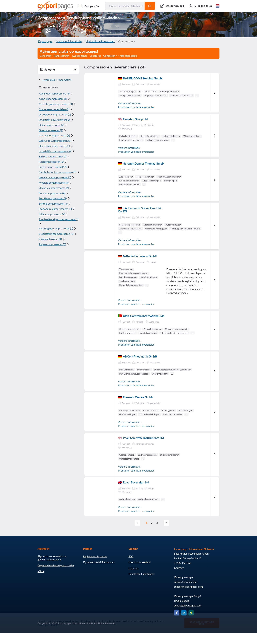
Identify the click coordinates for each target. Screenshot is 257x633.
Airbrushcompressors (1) (53, 98)
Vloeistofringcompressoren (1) (56, 233)
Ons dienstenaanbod (139, 562)
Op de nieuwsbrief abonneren (99, 562)
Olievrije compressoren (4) (54, 187)
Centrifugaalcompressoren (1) (56, 103)
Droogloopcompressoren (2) (55, 114)
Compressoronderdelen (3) (54, 109)
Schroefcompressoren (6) (53, 203)
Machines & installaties (69, 41)
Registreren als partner (95, 556)
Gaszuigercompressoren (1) (54, 135)
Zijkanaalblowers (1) (50, 238)
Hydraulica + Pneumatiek (100, 41)
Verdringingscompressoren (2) (56, 228)
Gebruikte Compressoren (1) (55, 140)
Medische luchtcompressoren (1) (57, 172)
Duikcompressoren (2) (51, 124)
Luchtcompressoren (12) (53, 166)
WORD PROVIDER (175, 6)
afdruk (41, 571)
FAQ (130, 556)
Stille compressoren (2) (52, 214)
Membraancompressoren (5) (55, 177)
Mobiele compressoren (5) (54, 182)
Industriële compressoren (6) (55, 151)
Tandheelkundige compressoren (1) (58, 219)
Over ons (133, 568)
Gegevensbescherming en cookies (56, 565)
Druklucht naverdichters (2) (54, 119)
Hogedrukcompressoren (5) (54, 145)
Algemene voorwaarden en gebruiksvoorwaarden (52, 558)
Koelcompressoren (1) (51, 161)
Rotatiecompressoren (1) (53, 198)
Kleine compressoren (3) (52, 156)
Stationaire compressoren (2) (55, 208)
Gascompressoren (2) (51, 130)
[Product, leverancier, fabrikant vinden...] (125, 6)
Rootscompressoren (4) (52, 193)
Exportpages (45, 41)
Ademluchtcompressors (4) (54, 93)
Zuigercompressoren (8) (52, 244)
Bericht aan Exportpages (141, 573)
